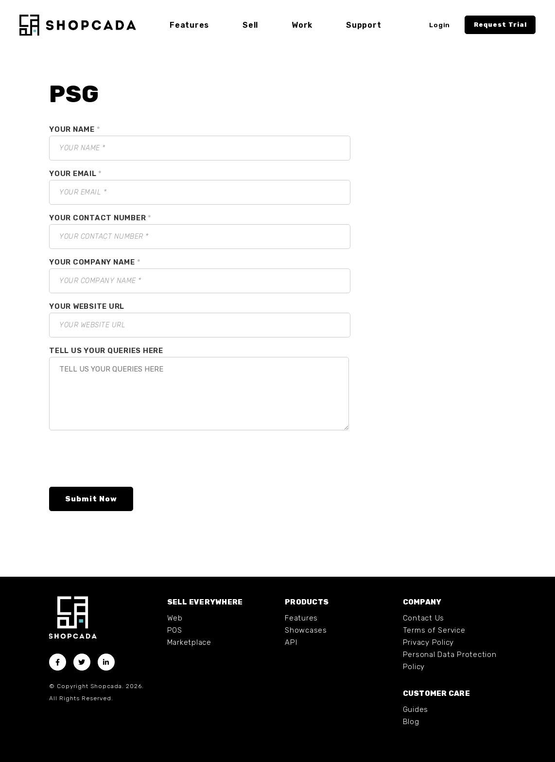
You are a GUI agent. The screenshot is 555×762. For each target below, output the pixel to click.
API (291, 642)
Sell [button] (250, 25)
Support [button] (363, 25)
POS (174, 630)
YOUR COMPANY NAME (94, 262)
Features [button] (189, 25)
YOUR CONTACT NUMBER (100, 217)
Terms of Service (434, 630)
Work (302, 25)
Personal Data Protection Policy (450, 660)
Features (301, 618)
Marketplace (189, 642)
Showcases (306, 630)
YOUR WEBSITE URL (86, 306)
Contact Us (424, 618)
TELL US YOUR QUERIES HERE (106, 350)
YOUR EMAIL (75, 173)
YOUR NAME (74, 129)
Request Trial (500, 24)
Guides (416, 709)
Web (175, 618)
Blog (411, 721)
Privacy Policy (428, 642)
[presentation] (123, 460)
